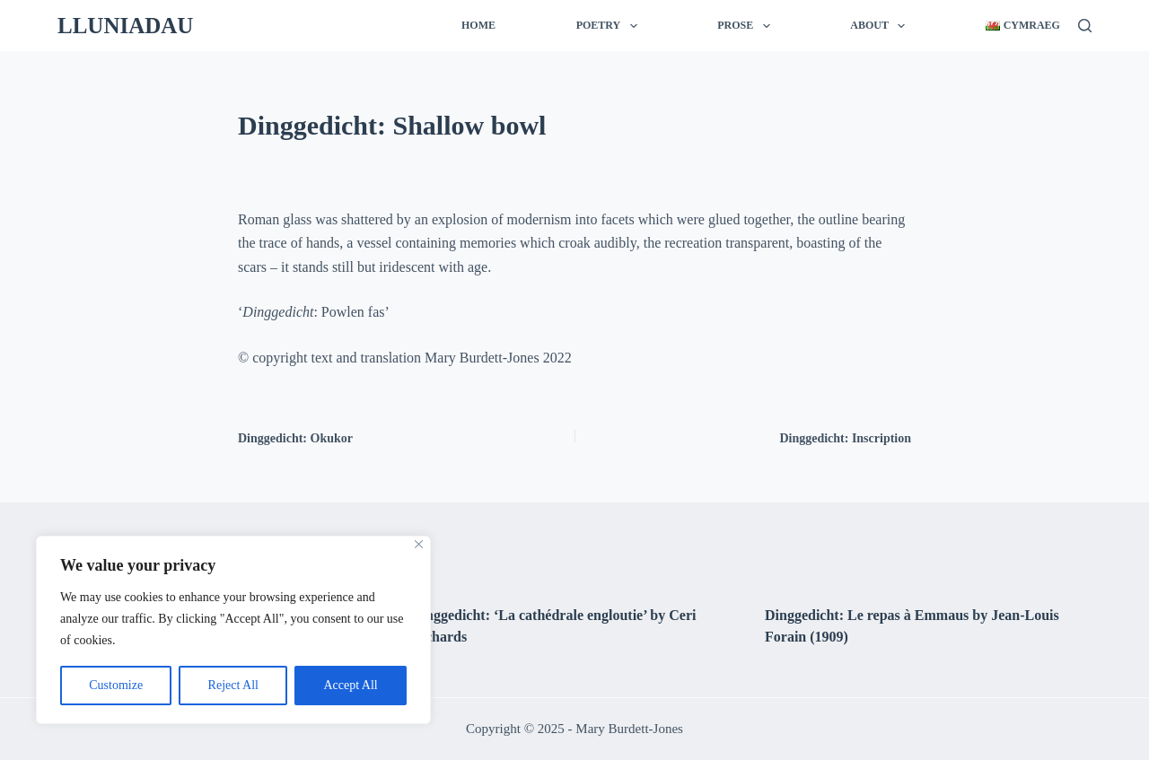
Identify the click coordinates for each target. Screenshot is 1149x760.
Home (478, 25)
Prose (746, 26)
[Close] (419, 544)
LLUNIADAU (125, 25)
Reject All (233, 685)
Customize (116, 685)
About (881, 26)
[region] (233, 630)
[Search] (1085, 25)
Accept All (350, 685)
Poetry (610, 26)
